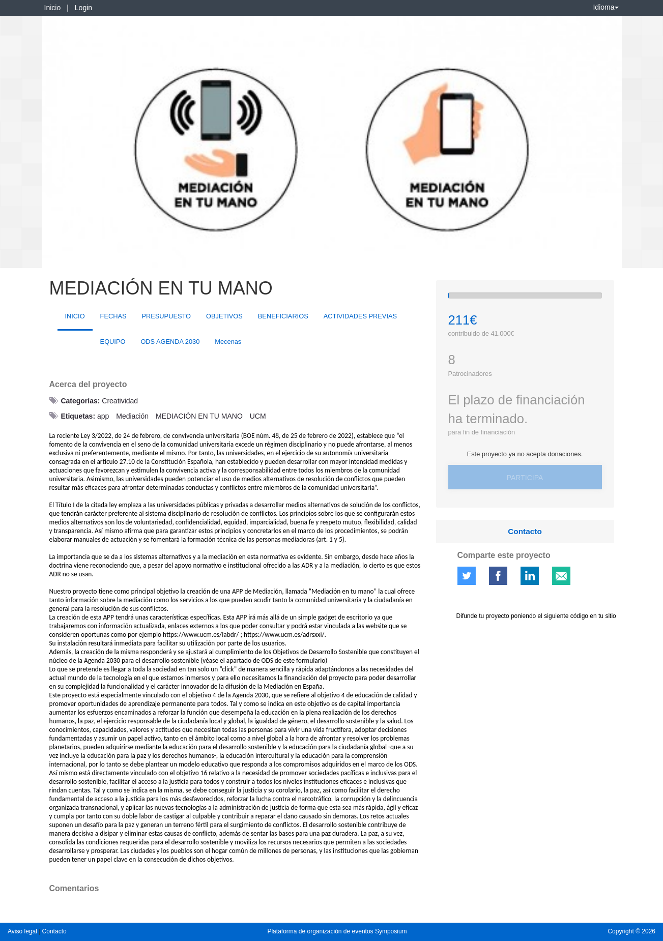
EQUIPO (113, 341)
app (103, 416)
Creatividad (120, 401)
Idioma (605, 7)
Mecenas (228, 341)
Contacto (525, 531)
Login (83, 8)
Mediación (132, 416)
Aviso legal (23, 931)
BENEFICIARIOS (283, 316)
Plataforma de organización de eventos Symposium (337, 931)
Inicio (52, 8)
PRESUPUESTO (166, 316)
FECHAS (113, 316)
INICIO (75, 316)
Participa (525, 478)
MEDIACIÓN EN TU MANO (199, 416)
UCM (258, 416)
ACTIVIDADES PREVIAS (360, 316)
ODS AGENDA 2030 (169, 341)
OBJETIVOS (224, 316)
